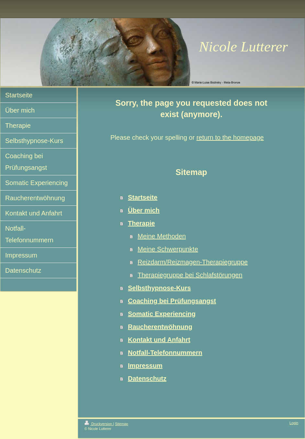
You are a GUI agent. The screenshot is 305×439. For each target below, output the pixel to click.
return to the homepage (230, 137)
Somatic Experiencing (162, 313)
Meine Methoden (162, 236)
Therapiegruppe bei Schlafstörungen (190, 275)
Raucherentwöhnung (160, 326)
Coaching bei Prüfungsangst (172, 300)
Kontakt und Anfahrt (159, 339)
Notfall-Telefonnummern (165, 352)
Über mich (144, 210)
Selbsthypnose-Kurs (159, 287)
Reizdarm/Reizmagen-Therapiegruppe (193, 262)
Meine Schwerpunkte (168, 249)
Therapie (141, 223)
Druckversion (99, 424)
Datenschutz (147, 378)
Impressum (145, 365)
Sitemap (121, 424)
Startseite (142, 197)
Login (293, 423)
